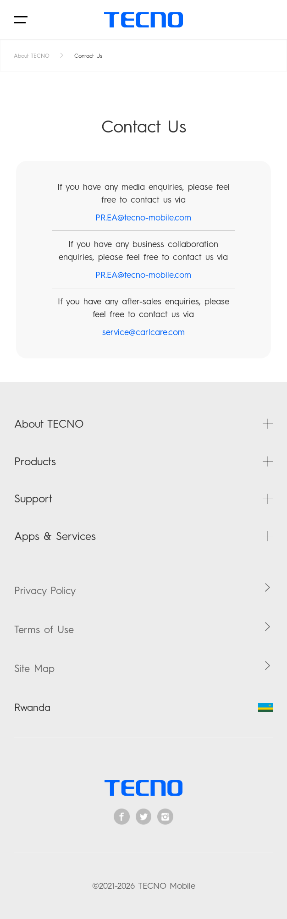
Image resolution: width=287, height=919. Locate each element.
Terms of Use (44, 629)
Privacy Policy (45, 590)
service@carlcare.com (143, 332)
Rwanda (143, 707)
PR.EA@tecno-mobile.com (143, 217)
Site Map (34, 668)
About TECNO (32, 56)
